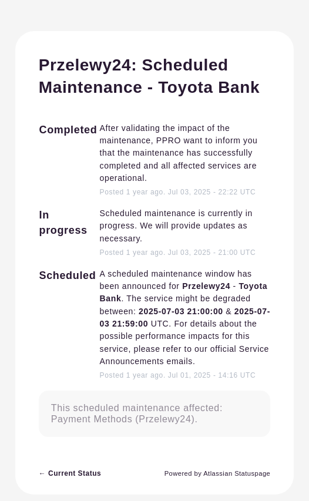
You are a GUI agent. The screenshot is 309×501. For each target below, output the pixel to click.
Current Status (70, 473)
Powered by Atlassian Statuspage (217, 473)
